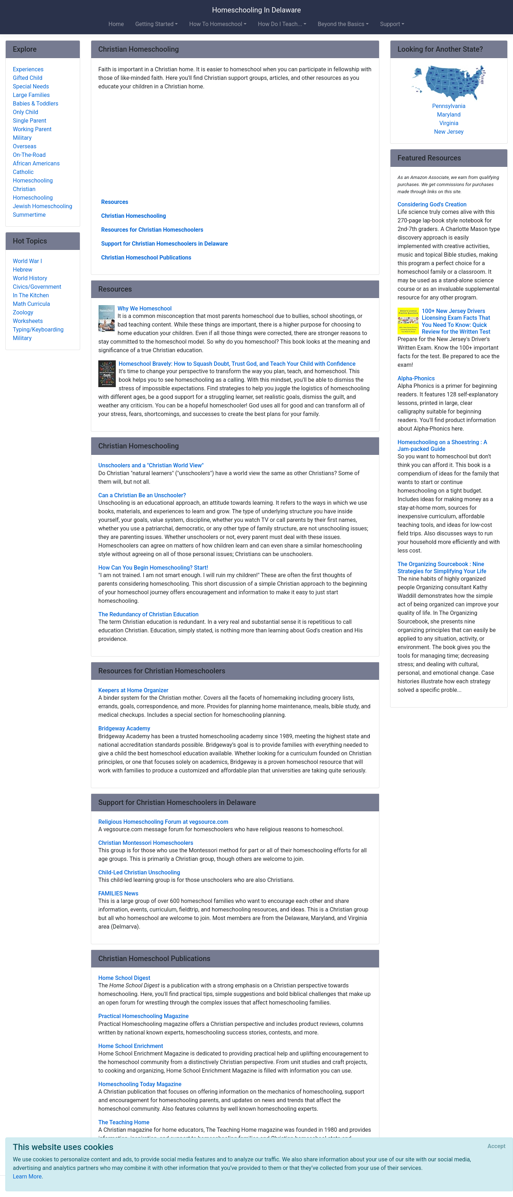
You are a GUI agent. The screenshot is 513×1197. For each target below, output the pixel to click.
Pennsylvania (449, 106)
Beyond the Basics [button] (341, 24)
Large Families (31, 95)
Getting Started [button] (154, 24)
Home (116, 24)
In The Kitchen (31, 295)
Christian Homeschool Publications (146, 257)
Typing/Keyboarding (38, 329)
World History (30, 278)
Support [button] (390, 24)
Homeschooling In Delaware (256, 10)
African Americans (36, 163)
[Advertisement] (235, 144)
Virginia (448, 123)
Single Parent (29, 120)
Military (22, 137)
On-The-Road (29, 154)
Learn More (27, 1176)
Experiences (28, 69)
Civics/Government (37, 286)
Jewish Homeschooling (42, 206)
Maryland (449, 114)
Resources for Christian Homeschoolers (152, 229)
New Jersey (449, 131)
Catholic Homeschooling (33, 176)
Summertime (29, 214)
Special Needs (31, 86)
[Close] (497, 1146)
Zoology (23, 312)
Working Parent (32, 129)
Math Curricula (31, 303)
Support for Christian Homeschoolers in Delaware (164, 243)
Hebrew (22, 269)
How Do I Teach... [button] (280, 24)
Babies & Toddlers (35, 103)
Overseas (24, 146)
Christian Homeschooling (133, 215)
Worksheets (28, 321)
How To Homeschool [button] (215, 24)
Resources (114, 202)
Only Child (25, 112)
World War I (27, 261)
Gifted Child (27, 78)
